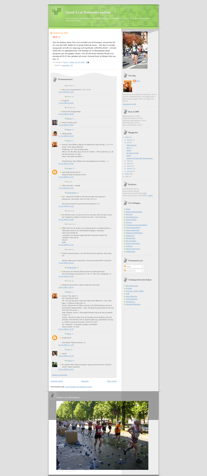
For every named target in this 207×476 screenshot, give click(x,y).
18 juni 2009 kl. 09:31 (66, 287)
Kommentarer (130, 271)
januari (129, 171)
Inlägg (127, 266)
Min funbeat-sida (132, 286)
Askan (128, 209)
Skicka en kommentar (59, 375)
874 (145, 193)
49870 (150, 195)
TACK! (128, 155)
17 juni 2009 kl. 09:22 (66, 136)
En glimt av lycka (132, 153)
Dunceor (129, 222)
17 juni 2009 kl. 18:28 (66, 219)
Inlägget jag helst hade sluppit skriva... (139, 158)
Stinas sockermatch (133, 249)
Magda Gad (130, 235)
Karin (69, 141)
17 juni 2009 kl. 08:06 (66, 114)
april (128, 163)
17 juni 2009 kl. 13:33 (66, 188)
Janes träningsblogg (133, 227)
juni (128, 142)
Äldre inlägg (112, 381)
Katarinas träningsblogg (134, 233)
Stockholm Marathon (133, 304)
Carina (69, 360)
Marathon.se (130, 302)
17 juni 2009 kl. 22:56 (66, 276)
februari (130, 168)
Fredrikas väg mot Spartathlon (136, 225)
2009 (127, 137)
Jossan (69, 168)
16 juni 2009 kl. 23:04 (66, 92)
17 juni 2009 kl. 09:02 (66, 125)
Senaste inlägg (57, 381)
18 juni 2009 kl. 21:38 (66, 356)
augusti (130, 140)
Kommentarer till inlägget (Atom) (78, 387)
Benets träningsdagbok (134, 212)
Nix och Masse (131, 241)
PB (71, 65)
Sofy (68, 349)
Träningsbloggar (131, 299)
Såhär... (129, 150)
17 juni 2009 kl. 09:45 (66, 163)
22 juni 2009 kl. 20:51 (66, 369)
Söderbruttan (130, 251)
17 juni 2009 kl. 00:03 (66, 103)
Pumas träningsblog (133, 243)
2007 (127, 176)
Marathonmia (130, 238)
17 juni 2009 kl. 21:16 (66, 245)
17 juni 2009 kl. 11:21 (66, 177)
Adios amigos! (131, 145)
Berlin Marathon (131, 296)
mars (129, 166)
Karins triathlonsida (133, 230)
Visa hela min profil (129, 104)
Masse (69, 118)
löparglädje (66, 65)
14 (138, 191)
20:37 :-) (129, 148)
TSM (127, 293)
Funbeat (129, 288)
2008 (127, 174)
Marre (69, 129)
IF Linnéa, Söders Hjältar (135, 291)
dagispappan (71, 193)
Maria (69, 334)
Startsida (85, 381)
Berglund (129, 214)
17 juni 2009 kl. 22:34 (66, 263)
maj (128, 161)
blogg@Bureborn (132, 217)
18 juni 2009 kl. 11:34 (66, 345)
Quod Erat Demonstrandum (88, 12)
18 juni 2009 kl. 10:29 (66, 329)
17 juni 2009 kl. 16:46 (66, 206)
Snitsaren (129, 246)
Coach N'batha (131, 220)
